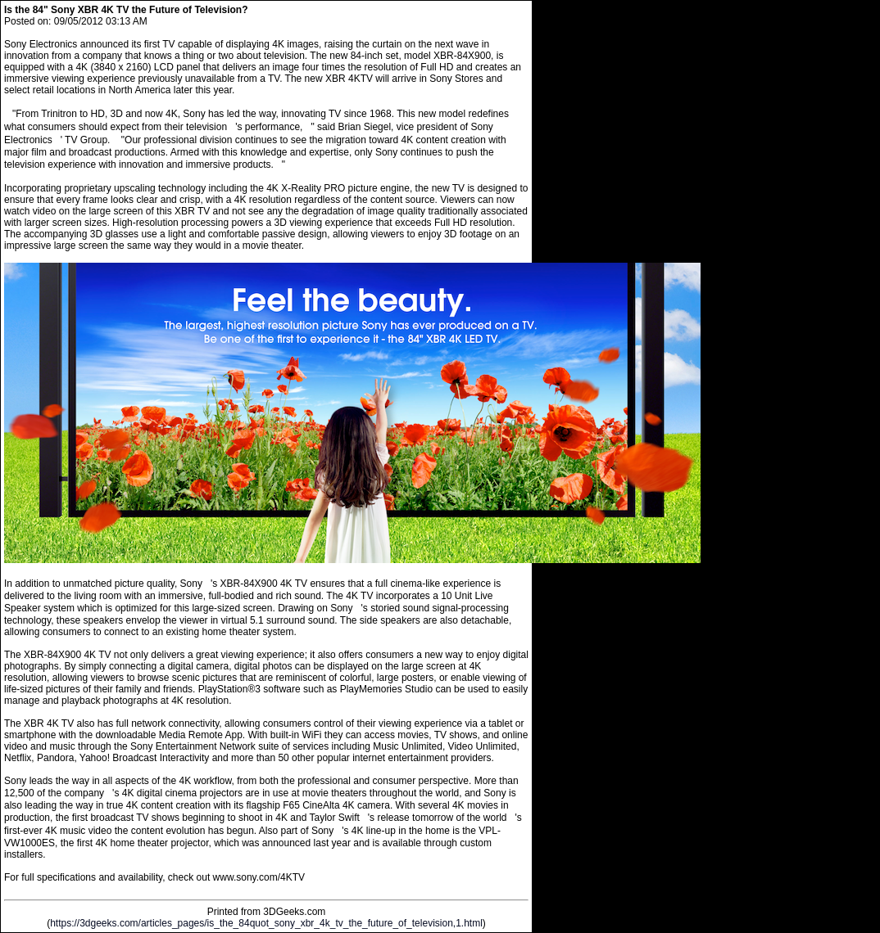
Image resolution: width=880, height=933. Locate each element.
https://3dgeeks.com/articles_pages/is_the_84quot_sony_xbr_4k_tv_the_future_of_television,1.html (266, 923)
